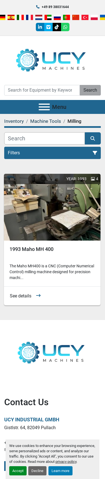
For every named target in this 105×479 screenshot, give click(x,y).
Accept (18, 471)
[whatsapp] (65, 27)
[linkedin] (40, 27)
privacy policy (65, 462)
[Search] (42, 90)
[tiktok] (57, 27)
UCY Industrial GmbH (31, 419)
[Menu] (44, 107)
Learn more (60, 471)
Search (90, 90)
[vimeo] (48, 27)
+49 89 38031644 (55, 7)
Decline (37, 471)
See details (20, 296)
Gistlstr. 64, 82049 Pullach (30, 427)
